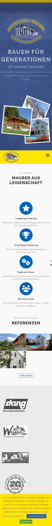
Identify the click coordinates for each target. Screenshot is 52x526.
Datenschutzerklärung (13, 516)
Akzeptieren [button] (26, 521)
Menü (47, 155)
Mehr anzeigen (26, 376)
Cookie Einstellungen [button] (36, 516)
